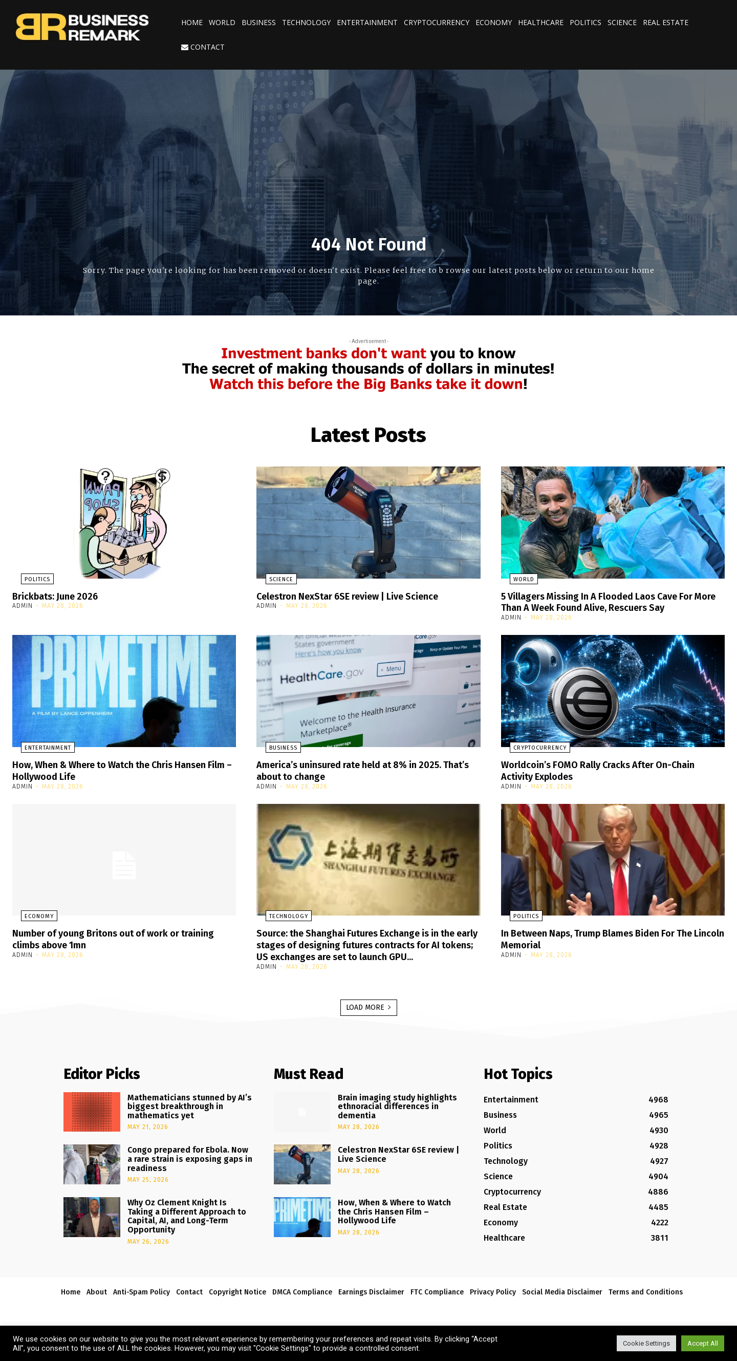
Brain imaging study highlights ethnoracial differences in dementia (397, 1115)
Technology (306, 22)
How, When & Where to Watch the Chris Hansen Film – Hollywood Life (122, 769)
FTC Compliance (437, 1300)
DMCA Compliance (302, 1300)
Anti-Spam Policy (141, 1300)
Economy (493, 22)
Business (259, 22)
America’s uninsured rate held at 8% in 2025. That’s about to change (360, 769)
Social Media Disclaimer (562, 1300)
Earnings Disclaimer (371, 1300)
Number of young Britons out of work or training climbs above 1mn (105, 937)
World (222, 22)
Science (622, 22)
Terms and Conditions (646, 1300)
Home (192, 22)
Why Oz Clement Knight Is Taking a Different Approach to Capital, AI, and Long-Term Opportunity (186, 1224)
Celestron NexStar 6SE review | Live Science (360, 596)
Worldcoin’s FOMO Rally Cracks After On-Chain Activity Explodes (609, 769)
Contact (203, 47)
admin (22, 605)
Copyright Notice (237, 1300)
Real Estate (665, 22)
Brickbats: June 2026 (59, 596)
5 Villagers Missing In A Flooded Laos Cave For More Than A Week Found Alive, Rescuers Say (608, 601)
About (96, 1300)
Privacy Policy (493, 1300)
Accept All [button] (702, 1343)
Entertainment (367, 22)
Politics (585, 22)
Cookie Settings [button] (646, 1343)
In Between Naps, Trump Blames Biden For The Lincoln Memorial (609, 937)
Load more (369, 1015)
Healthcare (540, 22)
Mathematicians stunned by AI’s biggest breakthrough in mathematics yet (189, 1115)
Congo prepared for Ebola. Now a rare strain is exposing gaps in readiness (189, 1167)
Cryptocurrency (436, 22)
